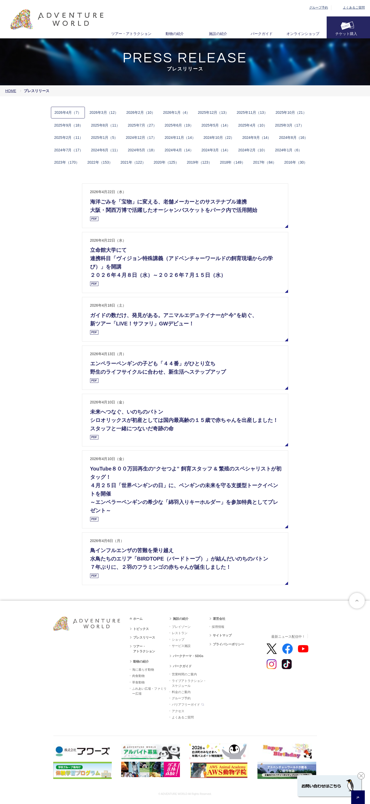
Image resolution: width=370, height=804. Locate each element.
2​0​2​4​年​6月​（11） (105, 150)
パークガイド (262, 34)
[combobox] (358, 797)
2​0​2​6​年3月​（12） (104, 112)
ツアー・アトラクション (131, 34)
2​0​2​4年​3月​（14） (215, 150)
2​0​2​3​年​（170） (67, 162)
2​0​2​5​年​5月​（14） (215, 125)
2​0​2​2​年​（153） (100, 162)
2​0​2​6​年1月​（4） (176, 112)
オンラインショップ (302, 34)
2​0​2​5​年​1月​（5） (104, 137)
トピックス (141, 629)
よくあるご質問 (354, 7)
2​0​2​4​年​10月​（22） (218, 137)
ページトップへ (357, 601)
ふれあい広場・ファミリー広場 (149, 691)
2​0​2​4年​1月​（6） (288, 150)
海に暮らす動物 (143, 669)
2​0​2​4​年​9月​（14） (256, 137)
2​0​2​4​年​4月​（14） (179, 150)
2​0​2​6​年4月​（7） (68, 112)
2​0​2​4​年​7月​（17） (68, 150)
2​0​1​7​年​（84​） (264, 162)
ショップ (178, 639)
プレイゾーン (181, 627)
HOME (10, 91)
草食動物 (138, 682)
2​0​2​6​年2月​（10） (140, 112)
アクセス (178, 711)
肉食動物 (138, 676)
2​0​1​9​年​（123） (199, 162)
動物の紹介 (175, 34)
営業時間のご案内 (184, 674)
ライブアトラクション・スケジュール (189, 683)
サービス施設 (181, 646)
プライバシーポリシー (228, 644)
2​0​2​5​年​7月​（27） (142, 125)
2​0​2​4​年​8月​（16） (293, 137)
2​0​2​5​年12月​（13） (213, 112)
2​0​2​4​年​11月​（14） (180, 137)
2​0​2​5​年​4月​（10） (252, 125)
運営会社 (219, 619)
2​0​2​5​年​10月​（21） (290, 112)
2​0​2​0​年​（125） (166, 162)
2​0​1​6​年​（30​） (295, 162)
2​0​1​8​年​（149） (232, 162)
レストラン (179, 633)
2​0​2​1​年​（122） (133, 162)
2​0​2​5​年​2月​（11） (68, 137)
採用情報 (218, 627)
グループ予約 (318, 7)
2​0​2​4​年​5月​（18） (142, 150)
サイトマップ (222, 635)
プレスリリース (144, 637)
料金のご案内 (181, 692)
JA (358, 797)
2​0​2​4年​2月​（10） (252, 150)
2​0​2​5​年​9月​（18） (68, 125)
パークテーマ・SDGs (188, 656)
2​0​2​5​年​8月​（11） (105, 125)
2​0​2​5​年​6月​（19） (179, 125)
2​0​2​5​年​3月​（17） (289, 125)
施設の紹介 (218, 34)
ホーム (138, 619)
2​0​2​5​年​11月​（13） (252, 112)
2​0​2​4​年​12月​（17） (141, 137)
